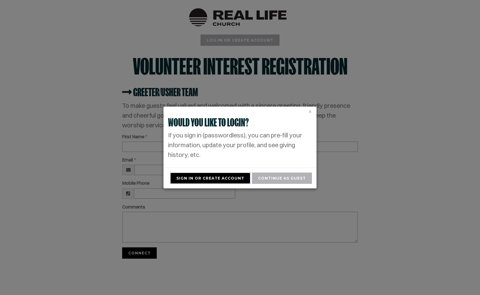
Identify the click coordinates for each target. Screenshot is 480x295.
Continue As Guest (282, 178)
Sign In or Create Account (210, 178)
